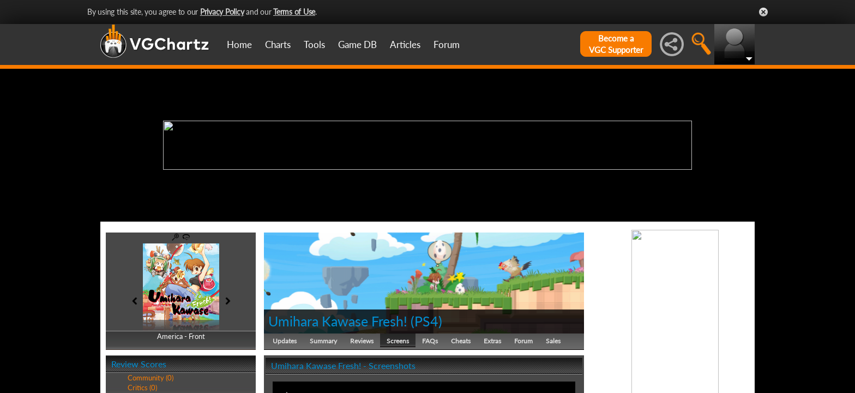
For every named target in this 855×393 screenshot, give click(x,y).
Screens (398, 341)
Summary (323, 341)
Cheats (461, 341)
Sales (553, 341)
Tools (314, 44)
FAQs (430, 341)
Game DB (357, 44)
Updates (285, 341)
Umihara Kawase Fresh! (337, 321)
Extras (492, 341)
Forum (446, 44)
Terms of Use (294, 11)
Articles (405, 44)
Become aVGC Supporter (616, 44)
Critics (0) (142, 387)
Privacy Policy (222, 11)
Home (239, 44)
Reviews (362, 341)
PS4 (426, 321)
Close (763, 12)
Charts (278, 44)
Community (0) (150, 377)
